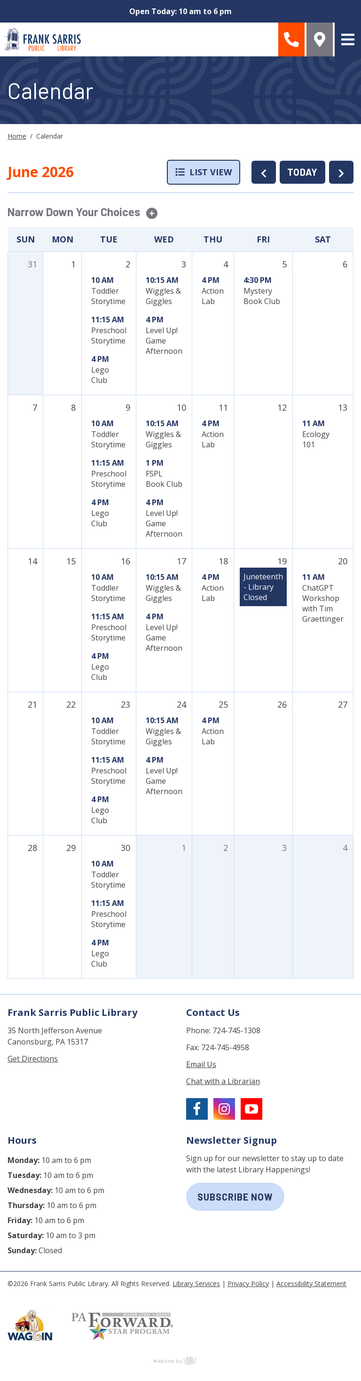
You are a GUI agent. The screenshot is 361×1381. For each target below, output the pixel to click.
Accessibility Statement (311, 1283)
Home (17, 136)
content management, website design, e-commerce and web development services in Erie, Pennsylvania (180, 1360)
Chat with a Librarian (223, 1081)
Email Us (201, 1064)
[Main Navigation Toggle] (348, 39)
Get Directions (33, 1058)
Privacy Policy (248, 1283)
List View (203, 172)
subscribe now (235, 1196)
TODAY (302, 172)
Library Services (196, 1283)
